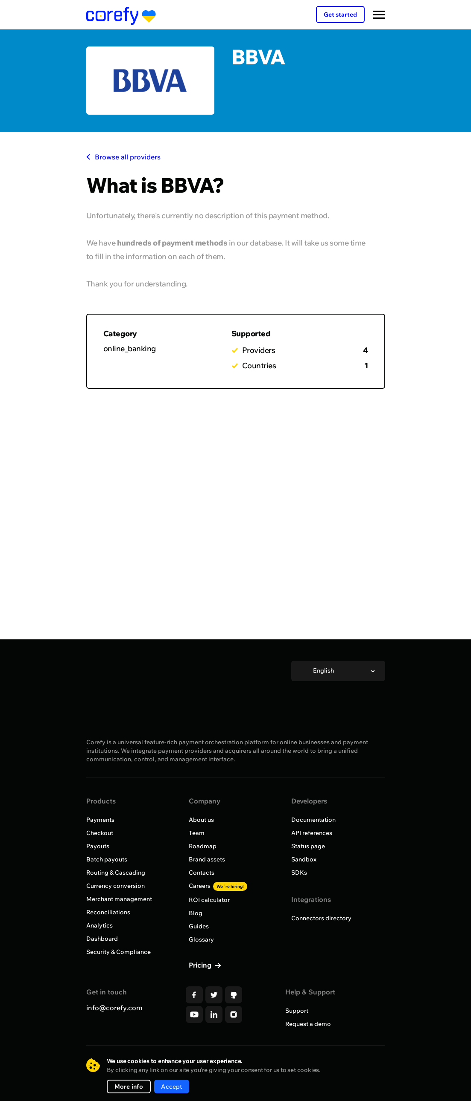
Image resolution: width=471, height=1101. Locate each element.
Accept (171, 1086)
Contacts (201, 872)
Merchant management (119, 899)
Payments (100, 820)
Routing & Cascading (115, 872)
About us (201, 820)
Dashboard (102, 938)
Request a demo (308, 1024)
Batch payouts (106, 859)
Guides (199, 926)
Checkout (99, 833)
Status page (308, 846)
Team (197, 833)
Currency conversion (115, 886)
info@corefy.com (114, 1007)
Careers (218, 886)
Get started (340, 14)
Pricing (201, 965)
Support (296, 1010)
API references (311, 833)
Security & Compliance (118, 952)
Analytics (99, 925)
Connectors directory (321, 918)
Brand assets (207, 859)
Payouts (97, 846)
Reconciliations (108, 912)
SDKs (299, 872)
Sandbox (303, 859)
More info (128, 1086)
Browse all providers (123, 157)
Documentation (313, 820)
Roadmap (202, 846)
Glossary (201, 939)
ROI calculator (209, 900)
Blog (195, 913)
